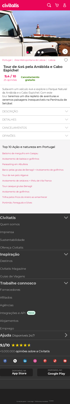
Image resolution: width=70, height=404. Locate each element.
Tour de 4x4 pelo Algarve (15, 175)
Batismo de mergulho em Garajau (20, 153)
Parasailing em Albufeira (15, 164)
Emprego (7, 328)
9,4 (10, 76)
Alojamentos (9, 320)
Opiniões (8, 135)
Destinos (6, 261)
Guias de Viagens (12, 276)
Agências (6, 305)
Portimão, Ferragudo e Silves (17, 202)
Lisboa (51, 60)
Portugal (6, 60)
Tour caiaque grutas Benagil (17, 186)
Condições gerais (21, 401)
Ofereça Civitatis (11, 247)
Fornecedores (10, 289)
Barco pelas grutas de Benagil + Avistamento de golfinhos (33, 169)
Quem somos (10, 224)
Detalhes (9, 119)
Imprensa (7, 232)
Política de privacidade (41, 401)
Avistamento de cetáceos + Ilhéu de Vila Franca (27, 180)
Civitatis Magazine (13, 268)
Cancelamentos (14, 127)
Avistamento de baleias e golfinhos (20, 158)
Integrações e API (12, 313)
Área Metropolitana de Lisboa (29, 60)
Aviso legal (31, 401)
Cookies (51, 401)
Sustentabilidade (12, 240)
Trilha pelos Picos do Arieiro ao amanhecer (24, 197)
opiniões (12, 79)
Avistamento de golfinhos (15, 191)
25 (5, 79)
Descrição (10, 111)
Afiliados (6, 297)
